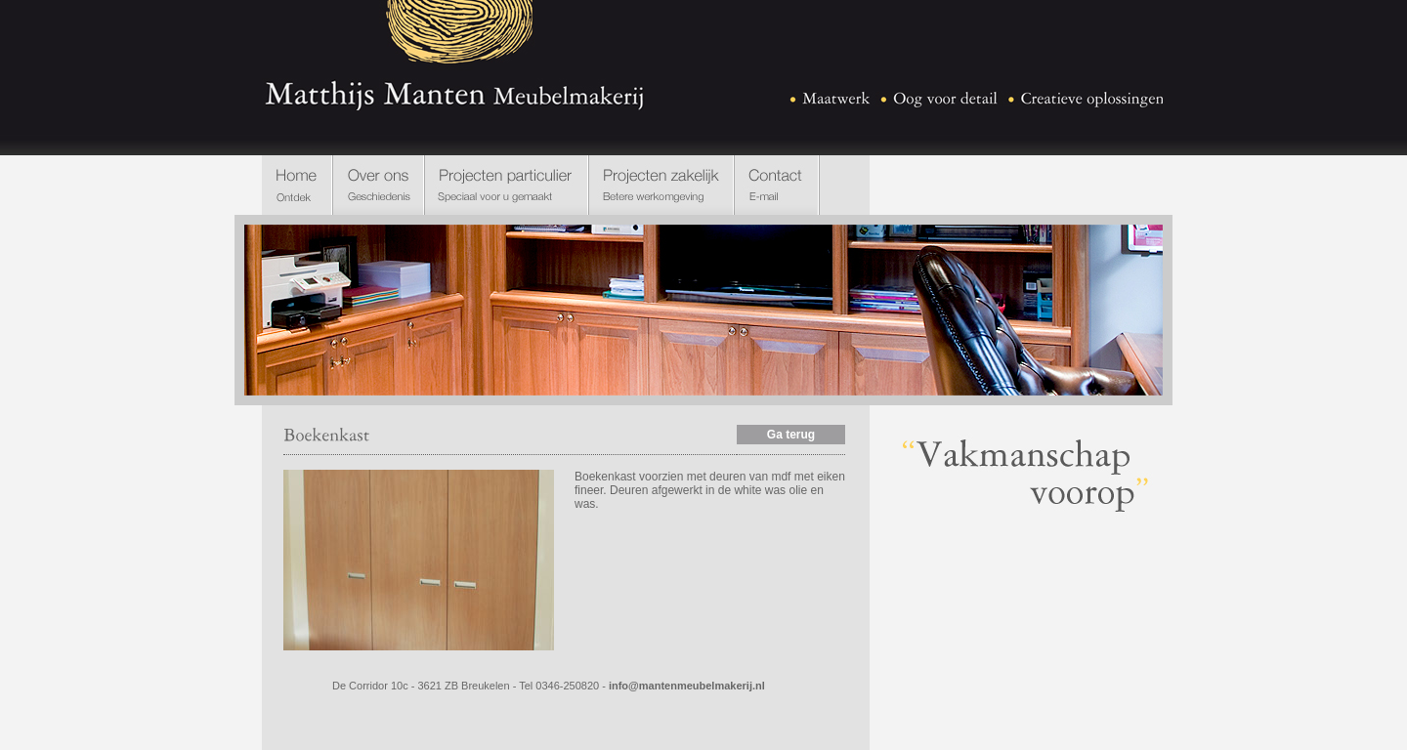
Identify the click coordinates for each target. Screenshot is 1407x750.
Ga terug (791, 434)
